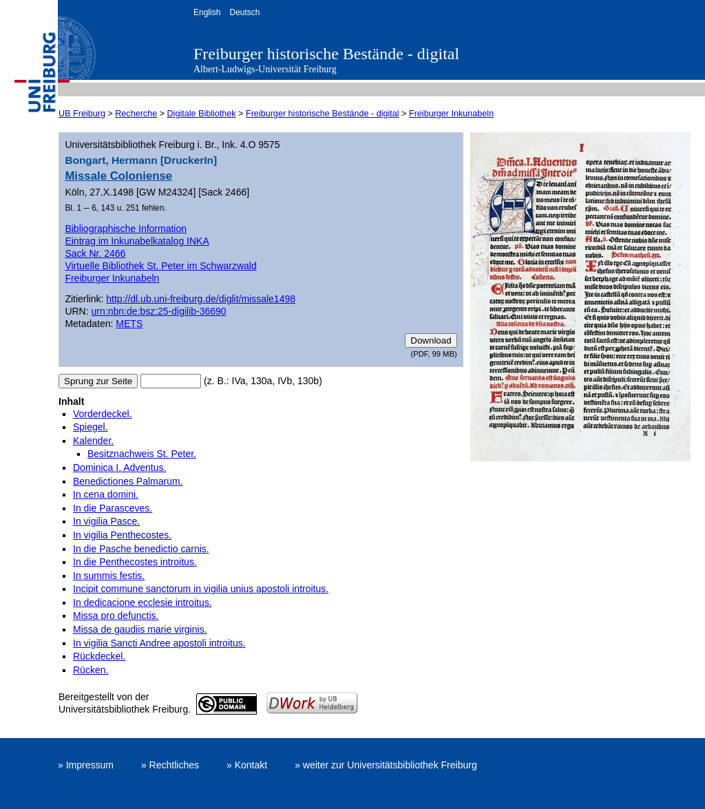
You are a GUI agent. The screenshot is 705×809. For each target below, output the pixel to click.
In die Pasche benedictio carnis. (141, 548)
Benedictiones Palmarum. (128, 481)
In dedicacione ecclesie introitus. (142, 602)
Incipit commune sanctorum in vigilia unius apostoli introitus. (200, 588)
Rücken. (90, 669)
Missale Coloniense (118, 175)
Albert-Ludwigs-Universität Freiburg (265, 69)
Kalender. (93, 440)
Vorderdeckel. (102, 413)
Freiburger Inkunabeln (451, 113)
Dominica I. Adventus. (119, 467)
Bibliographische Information (126, 228)
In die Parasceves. (112, 508)
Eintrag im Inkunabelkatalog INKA (137, 240)
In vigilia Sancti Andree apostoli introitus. (159, 643)
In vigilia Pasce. (106, 521)
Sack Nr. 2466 (95, 253)
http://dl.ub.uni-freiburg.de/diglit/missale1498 (200, 298)
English (206, 12)
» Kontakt (247, 764)
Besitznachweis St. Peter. (141, 453)
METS (129, 323)
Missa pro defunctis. (116, 615)
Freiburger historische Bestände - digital (326, 54)
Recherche (136, 113)
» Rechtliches (170, 764)
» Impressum (86, 764)
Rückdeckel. (99, 656)
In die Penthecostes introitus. (135, 561)
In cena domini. (105, 494)
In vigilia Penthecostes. (122, 534)
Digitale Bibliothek (201, 113)
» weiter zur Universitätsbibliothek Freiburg (386, 764)
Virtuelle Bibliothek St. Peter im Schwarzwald (160, 265)
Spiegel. (90, 426)
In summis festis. (109, 575)
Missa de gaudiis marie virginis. (140, 629)
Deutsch (244, 12)
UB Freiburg (82, 113)
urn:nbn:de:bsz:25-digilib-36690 (159, 311)
